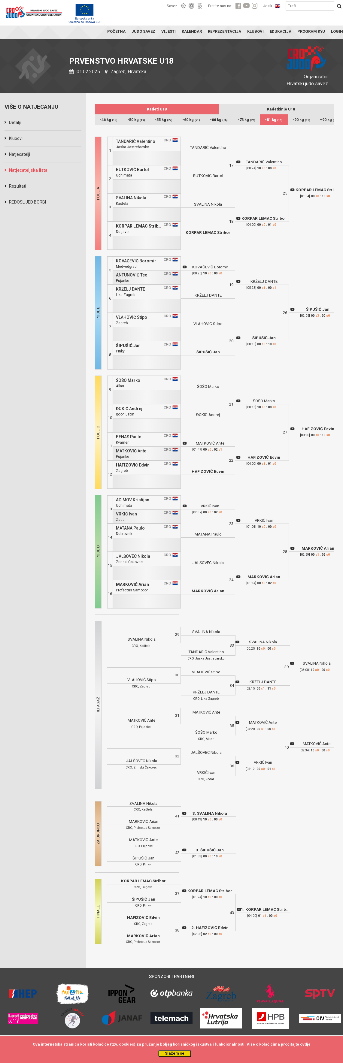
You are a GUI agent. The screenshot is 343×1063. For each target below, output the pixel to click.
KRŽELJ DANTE (130, 289)
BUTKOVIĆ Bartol (132, 170)
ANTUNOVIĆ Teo (131, 275)
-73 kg (246, 119)
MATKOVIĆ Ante (131, 451)
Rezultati (17, 186)
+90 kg (329, 119)
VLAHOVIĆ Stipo (131, 317)
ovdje (305, 1044)
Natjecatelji (19, 154)
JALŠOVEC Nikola (133, 556)
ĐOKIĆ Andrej (129, 408)
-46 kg (108, 119)
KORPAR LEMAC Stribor (139, 226)
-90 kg (301, 119)
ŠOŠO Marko (128, 380)
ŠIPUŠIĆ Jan (128, 345)
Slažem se (174, 1053)
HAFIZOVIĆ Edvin (133, 465)
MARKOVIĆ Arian (132, 584)
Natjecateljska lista (28, 170)
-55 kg (163, 119)
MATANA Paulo (130, 528)
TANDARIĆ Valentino (135, 141)
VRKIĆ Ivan (126, 514)
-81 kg (274, 119)
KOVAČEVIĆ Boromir (136, 261)
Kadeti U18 (157, 109)
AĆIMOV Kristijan (132, 500)
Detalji (15, 122)
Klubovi (16, 138)
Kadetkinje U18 (281, 109)
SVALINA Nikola (131, 198)
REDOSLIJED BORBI (27, 202)
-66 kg (219, 119)
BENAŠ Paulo (128, 437)
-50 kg (136, 119)
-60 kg (191, 119)
